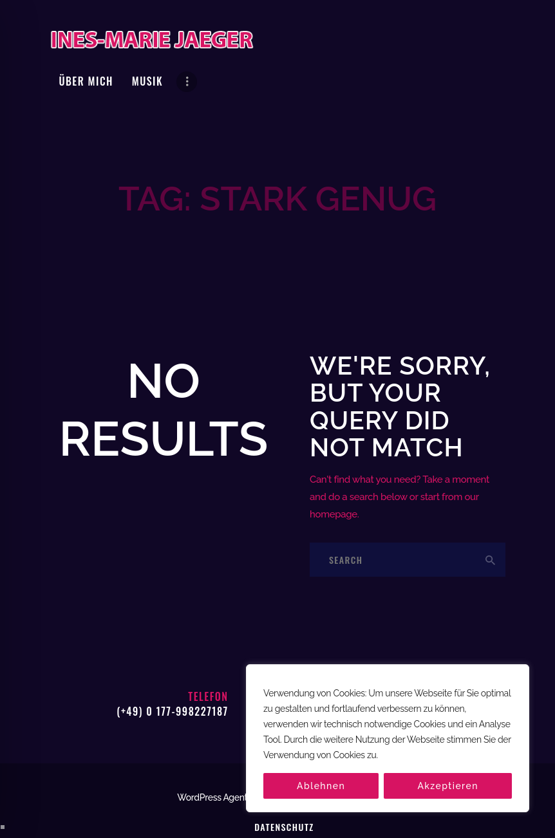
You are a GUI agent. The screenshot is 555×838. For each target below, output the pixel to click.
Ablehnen (321, 786)
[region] (387, 738)
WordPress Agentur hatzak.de (236, 756)
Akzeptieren (447, 786)
